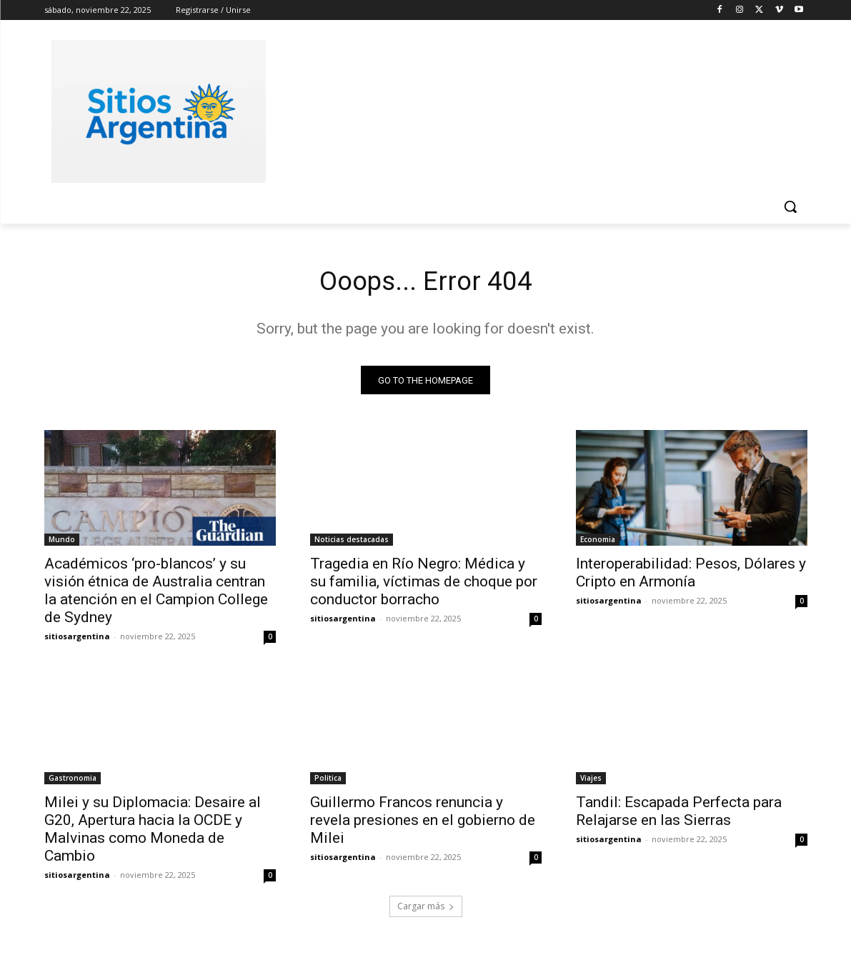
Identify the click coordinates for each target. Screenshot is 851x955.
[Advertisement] (533, 109)
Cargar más (425, 910)
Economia (597, 543)
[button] (790, 206)
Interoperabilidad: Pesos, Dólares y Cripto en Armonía (691, 576)
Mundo (62, 543)
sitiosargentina (77, 639)
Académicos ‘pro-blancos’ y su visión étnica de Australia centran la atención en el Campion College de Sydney (156, 594)
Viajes (591, 781)
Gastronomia (72, 781)
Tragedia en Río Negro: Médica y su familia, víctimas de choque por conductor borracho (423, 585)
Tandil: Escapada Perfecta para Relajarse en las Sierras (679, 814)
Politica (328, 781)
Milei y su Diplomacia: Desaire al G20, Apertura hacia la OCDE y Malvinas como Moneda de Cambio (152, 832)
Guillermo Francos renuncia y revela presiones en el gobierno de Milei (422, 823)
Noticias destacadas (351, 543)
